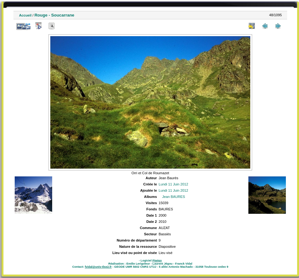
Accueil (25, 15)
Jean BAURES (173, 197)
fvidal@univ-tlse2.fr (98, 266)
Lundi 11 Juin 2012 (173, 184)
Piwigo (157, 260)
